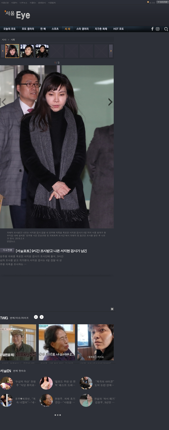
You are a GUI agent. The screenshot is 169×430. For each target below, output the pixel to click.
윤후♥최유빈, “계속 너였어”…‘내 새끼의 (25, 402)
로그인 (152, 2)
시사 (4, 39)
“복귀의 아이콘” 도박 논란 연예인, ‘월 (105, 385)
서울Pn (14, 2)
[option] (18, 341)
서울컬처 (52, 2)
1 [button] (55, 415)
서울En (33, 2)
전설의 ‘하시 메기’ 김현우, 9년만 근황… (104, 402)
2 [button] (57, 415)
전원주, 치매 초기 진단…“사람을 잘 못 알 (65, 402)
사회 (13, 39)
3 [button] (60, 415)
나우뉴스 (23, 2)
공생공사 (42, 2)
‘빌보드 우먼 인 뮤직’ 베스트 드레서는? (65, 385)
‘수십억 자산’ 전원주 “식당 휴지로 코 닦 (25, 385)
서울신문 (5, 2)
